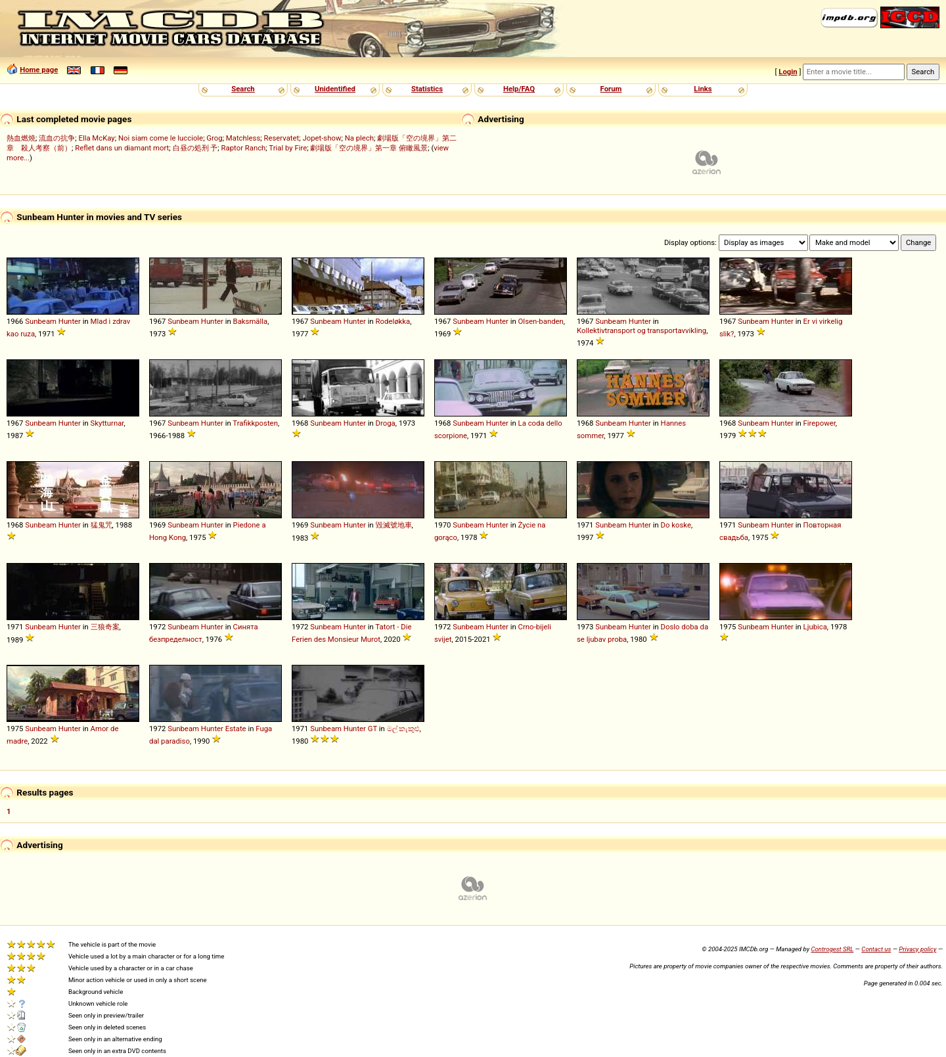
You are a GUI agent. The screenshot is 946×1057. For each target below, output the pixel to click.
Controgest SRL (832, 949)
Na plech (359, 138)
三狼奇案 (105, 626)
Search (242, 88)
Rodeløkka (393, 321)
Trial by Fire (288, 147)
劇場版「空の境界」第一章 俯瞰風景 (369, 147)
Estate (235, 728)
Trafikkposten (255, 423)
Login (787, 71)
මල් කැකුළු (403, 728)
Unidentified (335, 88)
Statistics (427, 88)
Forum (611, 88)
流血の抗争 (57, 138)
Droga (385, 423)
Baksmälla (250, 321)
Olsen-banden (541, 321)
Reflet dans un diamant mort (122, 147)
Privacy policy (917, 949)
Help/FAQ (519, 88)
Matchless (243, 138)
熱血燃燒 (21, 138)
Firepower (819, 423)
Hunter (69, 321)
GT (372, 728)
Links (702, 88)
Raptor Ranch (243, 147)
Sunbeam (40, 321)
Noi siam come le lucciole (160, 138)
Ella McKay (96, 138)
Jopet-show (321, 138)
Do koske (676, 524)
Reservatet (281, 138)
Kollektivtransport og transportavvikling (641, 330)
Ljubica (815, 626)
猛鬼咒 (101, 524)
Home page (39, 69)
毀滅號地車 (394, 524)
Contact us (876, 949)
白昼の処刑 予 (195, 147)
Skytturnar (107, 423)
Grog (214, 138)
